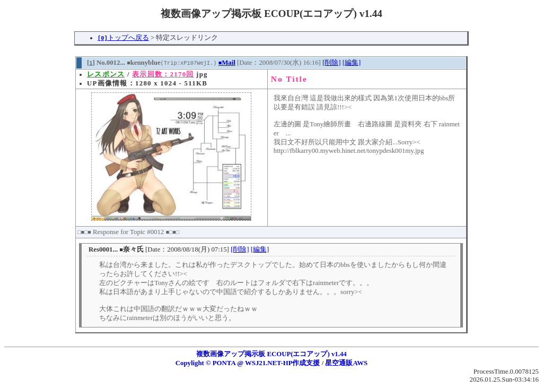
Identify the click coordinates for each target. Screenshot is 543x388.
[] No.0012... (106, 62)
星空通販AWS (346, 363)
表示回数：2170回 (163, 74)
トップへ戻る (123, 37)
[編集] (352, 62)
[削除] (331, 62)
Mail (226, 62)
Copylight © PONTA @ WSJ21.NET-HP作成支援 (248, 363)
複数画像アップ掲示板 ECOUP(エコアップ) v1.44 (271, 354)
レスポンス (106, 74)
